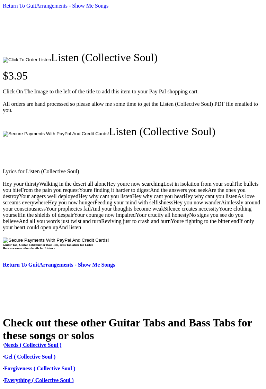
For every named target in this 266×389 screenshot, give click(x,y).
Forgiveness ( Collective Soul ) (39, 368)
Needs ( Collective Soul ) (32, 345)
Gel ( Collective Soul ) (29, 357)
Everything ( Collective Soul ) (39, 380)
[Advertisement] (129, 30)
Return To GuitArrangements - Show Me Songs (55, 6)
